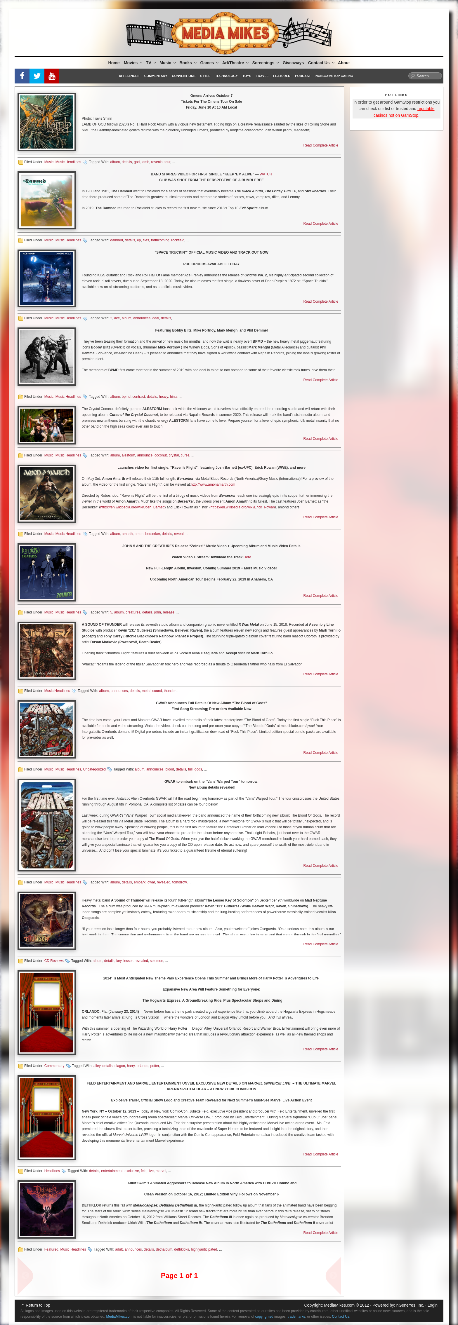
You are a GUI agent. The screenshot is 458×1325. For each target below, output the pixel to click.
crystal (174, 455)
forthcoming (160, 240)
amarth (127, 534)
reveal (179, 534)
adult (119, 1249)
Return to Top (38, 1305)
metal (146, 691)
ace (117, 318)
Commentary (155, 76)
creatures (133, 612)
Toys (246, 76)
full (190, 769)
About (344, 62)
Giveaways (293, 62)
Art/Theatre (236, 62)
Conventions (183, 76)
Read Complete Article (320, 145)
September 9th (270, 900)
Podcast (303, 76)
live (151, 1171)
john (157, 612)
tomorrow (179, 882)
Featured (281, 76)
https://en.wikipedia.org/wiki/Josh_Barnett (132, 507)
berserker (152, 534)
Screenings (266, 62)
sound (157, 691)
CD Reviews (54, 961)
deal (155, 318)
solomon (156, 961)
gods (198, 769)
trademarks (296, 1316)
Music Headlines (68, 162)
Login (433, 1305)
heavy (163, 397)
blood (169, 769)
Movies (133, 62)
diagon (119, 1066)
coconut (161, 455)
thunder (170, 691)
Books (188, 62)
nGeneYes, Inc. (410, 1305)
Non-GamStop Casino (334, 76)
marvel (161, 1171)
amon (139, 534)
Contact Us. (341, 1316)
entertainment (111, 1171)
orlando (142, 1066)
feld (143, 1171)
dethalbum (164, 1249)
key (119, 961)
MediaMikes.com (339, 1305)
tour (167, 162)
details (127, 162)
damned (116, 240)
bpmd (126, 397)
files (146, 240)
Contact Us (321, 62)
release (168, 612)
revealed (163, 882)
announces (141, 318)
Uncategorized (94, 769)
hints (173, 397)
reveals (157, 162)
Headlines (52, 1171)
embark (139, 882)
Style (205, 76)
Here (247, 557)
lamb (145, 162)
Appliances (129, 76)
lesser (128, 961)
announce (145, 455)
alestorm (128, 455)
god (137, 162)
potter (154, 1066)
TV (151, 62)
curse (185, 455)
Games (210, 62)
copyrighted (264, 1316)
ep (139, 240)
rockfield (177, 240)
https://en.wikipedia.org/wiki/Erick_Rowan (243, 507)
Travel (262, 76)
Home (114, 62)
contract (139, 397)
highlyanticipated (204, 1249)
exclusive (131, 1171)
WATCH (266, 174)
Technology (226, 76)
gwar (151, 882)
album (115, 162)
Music (168, 62)
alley (96, 1066)
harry (131, 1066)
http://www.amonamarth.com (213, 484)
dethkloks (181, 1249)
